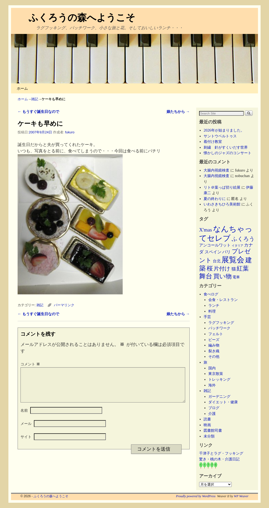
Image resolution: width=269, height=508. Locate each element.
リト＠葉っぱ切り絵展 (222, 187)
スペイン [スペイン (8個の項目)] (213, 252)
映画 (207, 425)
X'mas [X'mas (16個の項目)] (205, 230)
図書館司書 (213, 430)
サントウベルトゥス (220, 136)
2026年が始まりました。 (224, 130)
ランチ (213, 305)
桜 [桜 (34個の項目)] (210, 268)
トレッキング (219, 379)
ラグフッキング (221, 322)
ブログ (213, 408)
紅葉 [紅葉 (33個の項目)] (243, 268)
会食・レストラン (223, 300)
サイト (26, 443)
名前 (24, 417)
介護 (212, 413)
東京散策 (217, 373)
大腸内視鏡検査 (216, 170)
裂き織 (213, 351)
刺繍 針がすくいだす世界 (226, 147)
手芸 (207, 317)
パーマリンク (64, 305)
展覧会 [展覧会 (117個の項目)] (232, 259)
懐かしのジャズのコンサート (227, 153)
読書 (207, 419)
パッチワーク (221, 328)
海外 (212, 385)
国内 (212, 368)
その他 (213, 356)
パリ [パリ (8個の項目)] (226, 252)
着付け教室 (213, 141)
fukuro (69, 132)
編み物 (213, 345)
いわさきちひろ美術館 (222, 204)
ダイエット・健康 (223, 402)
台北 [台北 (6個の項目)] (217, 261)
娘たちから (178, 111)
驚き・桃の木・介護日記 (219, 459)
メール (26, 430)
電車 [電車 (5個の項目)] (236, 277)
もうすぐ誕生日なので (38, 111)
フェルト (215, 334)
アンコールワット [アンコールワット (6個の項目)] (215, 245)
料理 (212, 311)
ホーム (22, 88)
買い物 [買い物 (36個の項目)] (222, 276)
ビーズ (213, 340)
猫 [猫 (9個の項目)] (233, 268)
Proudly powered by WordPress (196, 496)
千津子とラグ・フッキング (221, 453)
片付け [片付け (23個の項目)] (222, 268)
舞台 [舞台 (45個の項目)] (205, 276)
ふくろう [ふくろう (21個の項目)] (243, 239)
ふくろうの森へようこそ (82, 17)
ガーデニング (219, 396)
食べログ (211, 294)
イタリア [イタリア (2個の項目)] (237, 245)
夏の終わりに (215, 199)
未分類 (209, 436)
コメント (30, 364)
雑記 (34, 99)
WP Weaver (241, 496)
